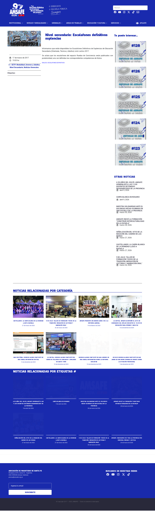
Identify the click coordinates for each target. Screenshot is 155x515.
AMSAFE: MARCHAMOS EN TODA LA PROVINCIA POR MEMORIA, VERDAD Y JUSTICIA (126, 444)
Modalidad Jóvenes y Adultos (28, 65)
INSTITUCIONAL (16, 23)
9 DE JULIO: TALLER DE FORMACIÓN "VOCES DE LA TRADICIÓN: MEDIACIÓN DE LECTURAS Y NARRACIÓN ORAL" (61, 323)
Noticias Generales (31, 67)
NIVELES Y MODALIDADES (38, 23)
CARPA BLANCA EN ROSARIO (61, 403)
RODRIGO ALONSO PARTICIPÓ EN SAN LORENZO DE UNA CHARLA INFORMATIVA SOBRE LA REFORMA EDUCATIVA (94, 361)
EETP (14, 65)
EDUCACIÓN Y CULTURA (97, 23)
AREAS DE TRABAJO (75, 23)
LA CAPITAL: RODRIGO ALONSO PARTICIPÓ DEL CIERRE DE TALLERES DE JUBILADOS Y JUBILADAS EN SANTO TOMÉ (61, 361)
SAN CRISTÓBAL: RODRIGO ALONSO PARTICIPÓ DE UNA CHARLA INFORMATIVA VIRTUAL (28, 361)
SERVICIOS (116, 23)
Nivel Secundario (16, 67)
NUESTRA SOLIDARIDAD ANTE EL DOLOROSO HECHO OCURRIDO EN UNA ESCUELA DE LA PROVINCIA (94, 406)
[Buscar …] (130, 7)
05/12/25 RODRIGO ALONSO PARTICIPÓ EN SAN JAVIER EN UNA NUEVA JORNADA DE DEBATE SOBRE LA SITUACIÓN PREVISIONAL (127, 361)
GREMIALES (57, 23)
